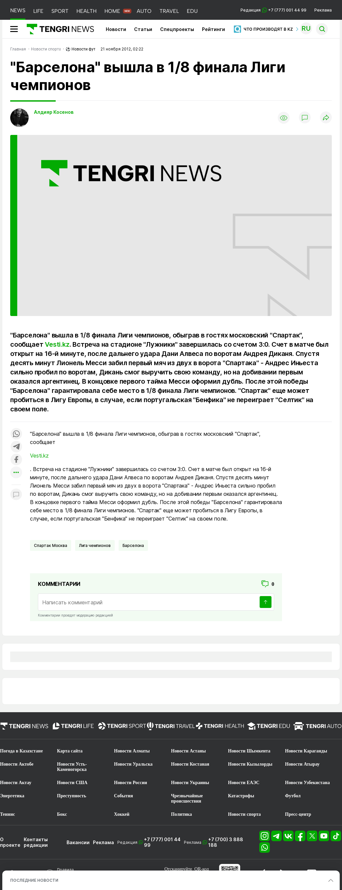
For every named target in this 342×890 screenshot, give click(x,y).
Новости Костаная (190, 764)
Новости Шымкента (249, 750)
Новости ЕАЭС (243, 782)
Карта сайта (70, 750)
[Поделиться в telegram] (16, 447)
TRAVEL (169, 11)
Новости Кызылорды (250, 764)
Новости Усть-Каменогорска (72, 767)
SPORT (60, 11)
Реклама (323, 10)
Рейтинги (213, 29)
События (123, 795)
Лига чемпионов (95, 545)
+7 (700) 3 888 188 (225, 842)
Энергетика (12, 795)
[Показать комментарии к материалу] (16, 494)
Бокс (62, 814)
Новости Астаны (188, 750)
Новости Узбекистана (307, 782)
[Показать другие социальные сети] (16, 472)
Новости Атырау (302, 764)
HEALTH (86, 11)
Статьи (143, 29)
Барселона (133, 545)
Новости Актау (15, 782)
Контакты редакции (36, 842)
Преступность (71, 795)
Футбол (292, 795)
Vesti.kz (57, 344)
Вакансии (78, 842)
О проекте (10, 842)
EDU (192, 11)
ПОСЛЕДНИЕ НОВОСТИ (34, 880)
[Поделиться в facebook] (16, 460)
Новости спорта (244, 814)
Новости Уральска (133, 764)
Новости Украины (190, 782)
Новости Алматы (132, 750)
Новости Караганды (306, 750)
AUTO (144, 11)
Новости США (72, 782)
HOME (112, 11)
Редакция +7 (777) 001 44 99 (273, 10)
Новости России (130, 782)
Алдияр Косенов (53, 112)
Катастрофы (241, 795)
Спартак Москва (50, 545)
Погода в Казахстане (21, 750)
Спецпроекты (177, 29)
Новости (116, 29)
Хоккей (121, 814)
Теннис (7, 814)
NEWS (17, 10)
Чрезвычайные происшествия (187, 798)
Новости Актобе (17, 764)
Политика (181, 814)
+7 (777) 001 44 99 (162, 842)
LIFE (38, 11)
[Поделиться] (326, 117)
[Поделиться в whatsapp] (16, 434)
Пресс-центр (298, 814)
